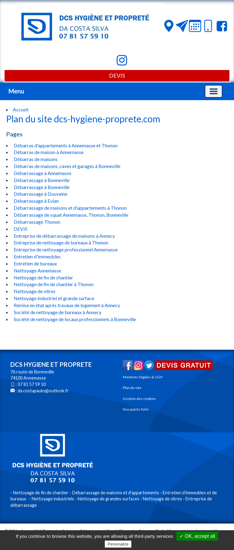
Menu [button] (16, 91)
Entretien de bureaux (35, 263)
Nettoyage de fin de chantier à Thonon (53, 284)
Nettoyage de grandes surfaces (108, 498)
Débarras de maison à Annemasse (48, 152)
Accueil (20, 109)
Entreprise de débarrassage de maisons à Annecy (64, 236)
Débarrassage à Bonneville (41, 180)
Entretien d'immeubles (37, 256)
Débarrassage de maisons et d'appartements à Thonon (70, 208)
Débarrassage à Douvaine (40, 194)
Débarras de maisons (35, 159)
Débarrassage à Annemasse (42, 173)
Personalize (118, 544)
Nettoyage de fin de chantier (43, 277)
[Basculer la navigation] (213, 91)
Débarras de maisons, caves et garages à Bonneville (66, 166)
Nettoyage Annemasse (37, 270)
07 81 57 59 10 (32, 384)
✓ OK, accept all (197, 536)
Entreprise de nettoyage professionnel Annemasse (65, 249)
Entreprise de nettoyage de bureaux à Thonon (60, 242)
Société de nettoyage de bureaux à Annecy (57, 312)
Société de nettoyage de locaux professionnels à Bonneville (74, 319)
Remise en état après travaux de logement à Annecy (66, 305)
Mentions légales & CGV (142, 377)
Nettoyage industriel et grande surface (53, 298)
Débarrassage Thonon (36, 222)
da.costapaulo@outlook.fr (43, 390)
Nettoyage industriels (53, 498)
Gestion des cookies (139, 398)
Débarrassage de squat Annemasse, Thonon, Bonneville (70, 215)
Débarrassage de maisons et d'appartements (115, 492)
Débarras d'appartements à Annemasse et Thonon (65, 145)
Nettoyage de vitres (34, 291)
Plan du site (132, 387)
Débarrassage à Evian (36, 201)
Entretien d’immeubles (184, 492)
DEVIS (117, 75)
